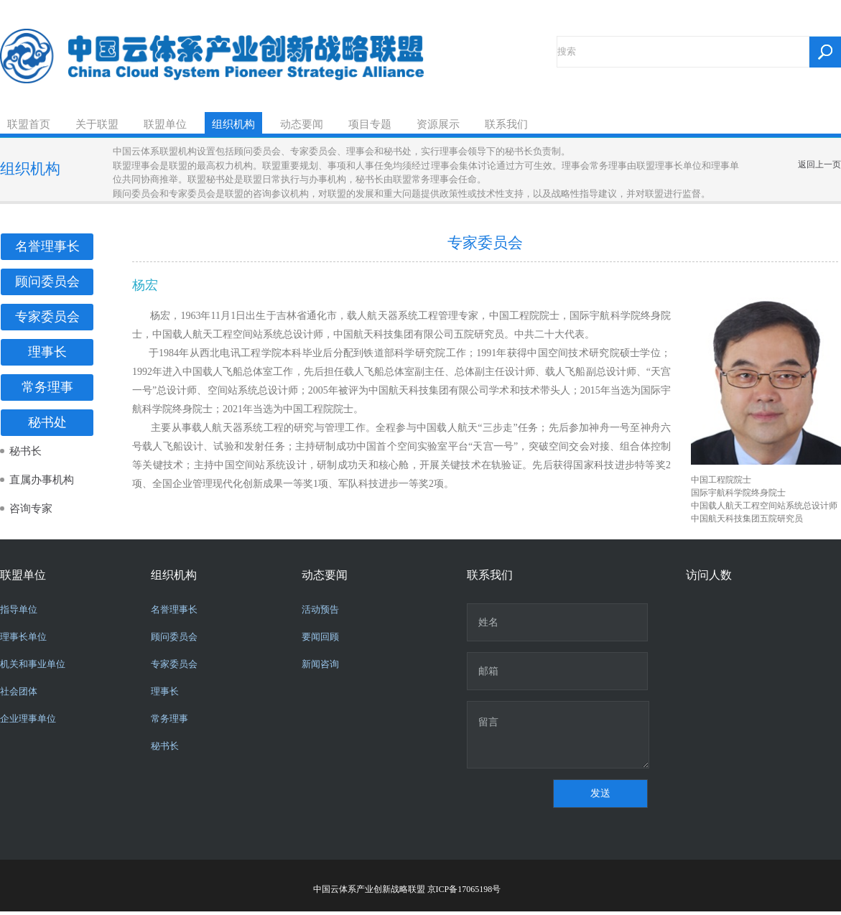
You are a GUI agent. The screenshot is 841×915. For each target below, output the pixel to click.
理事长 (47, 352)
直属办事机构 (41, 480)
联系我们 (506, 124)
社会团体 (18, 691)
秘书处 (47, 422)
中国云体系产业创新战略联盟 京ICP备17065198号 (407, 889)
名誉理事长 (47, 246)
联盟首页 (28, 124)
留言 (558, 734)
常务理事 (47, 387)
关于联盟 (97, 124)
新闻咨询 (320, 664)
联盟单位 (165, 124)
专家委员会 (47, 317)
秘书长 (25, 451)
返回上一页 (819, 164)
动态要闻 (301, 124)
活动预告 (320, 609)
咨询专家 (30, 508)
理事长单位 (23, 636)
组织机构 (233, 124)
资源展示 (438, 124)
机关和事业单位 (32, 664)
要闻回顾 (320, 636)
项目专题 (369, 124)
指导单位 (18, 609)
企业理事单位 (28, 718)
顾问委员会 (47, 281)
